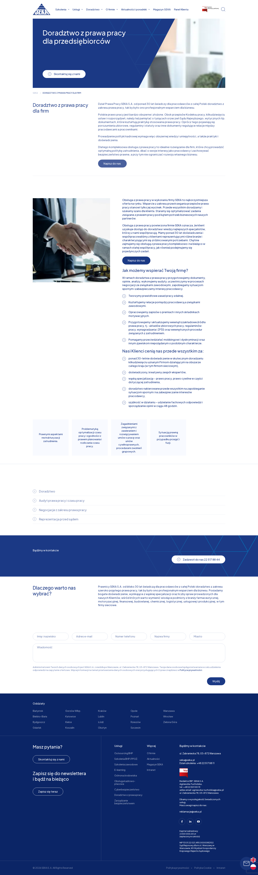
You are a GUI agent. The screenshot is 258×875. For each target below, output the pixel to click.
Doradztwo (94, 9)
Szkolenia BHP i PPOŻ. (126, 758)
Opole (134, 710)
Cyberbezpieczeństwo (126, 789)
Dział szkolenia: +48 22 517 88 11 (197, 763)
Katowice (70, 716)
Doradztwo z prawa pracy (128, 794)
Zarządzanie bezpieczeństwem (124, 802)
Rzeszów (136, 722)
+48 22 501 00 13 (191, 787)
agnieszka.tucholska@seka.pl (208, 790)
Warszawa (169, 710)
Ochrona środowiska (125, 775)
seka (35, 93)
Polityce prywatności (191, 670)
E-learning (119, 769)
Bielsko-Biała (40, 716)
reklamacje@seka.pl (191, 811)
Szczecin (136, 727)
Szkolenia (62, 9)
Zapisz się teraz (48, 791)
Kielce (68, 722)
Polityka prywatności (177, 867)
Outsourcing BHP (123, 753)
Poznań (135, 716)
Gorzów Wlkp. (73, 710)
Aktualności (153, 758)
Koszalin (69, 727)
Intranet (151, 769)
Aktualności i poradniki (135, 9)
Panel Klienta (181, 9)
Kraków (102, 710)
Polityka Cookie (202, 867)
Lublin (101, 716)
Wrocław (168, 716)
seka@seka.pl (187, 759)
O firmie (112, 9)
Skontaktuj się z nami (51, 759)
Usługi (78, 9)
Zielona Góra (170, 722)
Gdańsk (37, 727)
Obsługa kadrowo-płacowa (124, 782)
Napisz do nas (136, 260)
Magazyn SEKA (162, 9)
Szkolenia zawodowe (126, 764)
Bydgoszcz (39, 722)
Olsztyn (102, 727)
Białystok (38, 710)
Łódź (100, 722)
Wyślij (216, 681)
